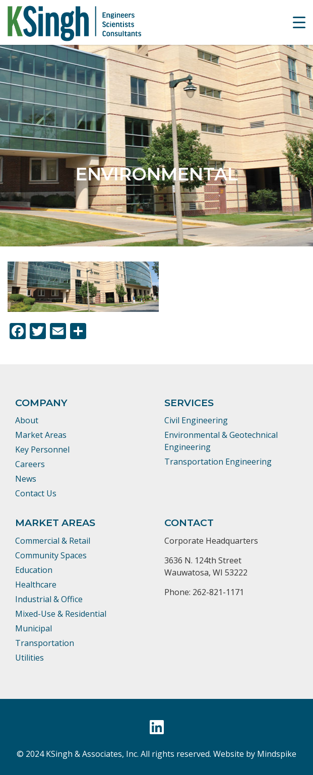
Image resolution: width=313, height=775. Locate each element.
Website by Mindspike (254, 753)
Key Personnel (42, 449)
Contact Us (35, 493)
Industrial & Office (49, 599)
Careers (30, 464)
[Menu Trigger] (299, 22)
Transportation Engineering (218, 461)
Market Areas (41, 434)
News (25, 478)
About (26, 420)
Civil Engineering (196, 420)
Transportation (44, 643)
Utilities (29, 657)
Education (33, 569)
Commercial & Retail (52, 540)
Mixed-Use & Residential (60, 613)
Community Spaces (51, 555)
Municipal (33, 628)
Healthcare (35, 584)
